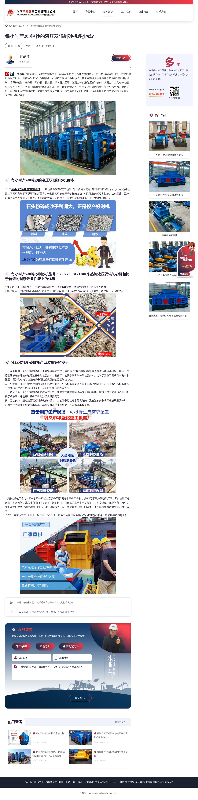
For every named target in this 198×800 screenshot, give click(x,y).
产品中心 (90, 11)
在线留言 (184, 274)
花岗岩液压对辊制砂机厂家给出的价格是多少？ (111, 735)
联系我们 (161, 11)
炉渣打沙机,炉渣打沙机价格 (169, 155)
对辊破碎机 (158, 782)
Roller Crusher (104, 793)
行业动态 (21, 26)
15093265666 (156, 93)
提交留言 (79, 697)
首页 (75, 11)
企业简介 (143, 11)
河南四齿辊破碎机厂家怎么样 (48, 733)
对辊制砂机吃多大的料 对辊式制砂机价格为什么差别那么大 (49, 754)
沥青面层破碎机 (169, 235)
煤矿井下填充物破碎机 (169, 275)
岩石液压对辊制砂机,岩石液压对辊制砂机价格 (169, 315)
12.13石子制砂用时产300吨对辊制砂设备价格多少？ (49, 612)
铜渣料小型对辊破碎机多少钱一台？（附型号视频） (49, 602)
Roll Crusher (93, 793)
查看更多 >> (121, 722)
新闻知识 (108, 11)
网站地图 (168, 782)
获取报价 (120, 58)
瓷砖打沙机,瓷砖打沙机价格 (169, 195)
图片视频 (126, 11)
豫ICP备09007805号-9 (130, 782)
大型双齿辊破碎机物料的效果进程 (111, 754)
